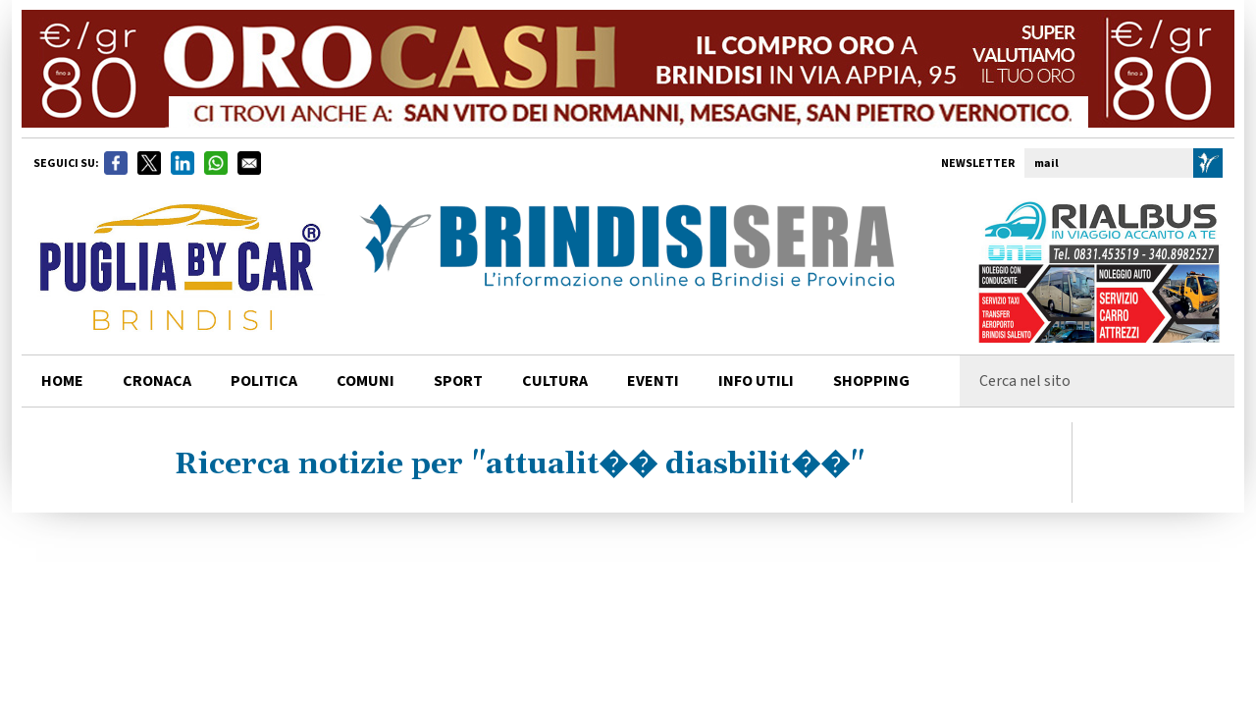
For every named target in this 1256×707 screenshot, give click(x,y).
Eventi (653, 381)
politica (264, 381)
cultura (555, 381)
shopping (871, 381)
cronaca (157, 381)
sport (458, 381)
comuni (365, 381)
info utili (756, 381)
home (62, 381)
